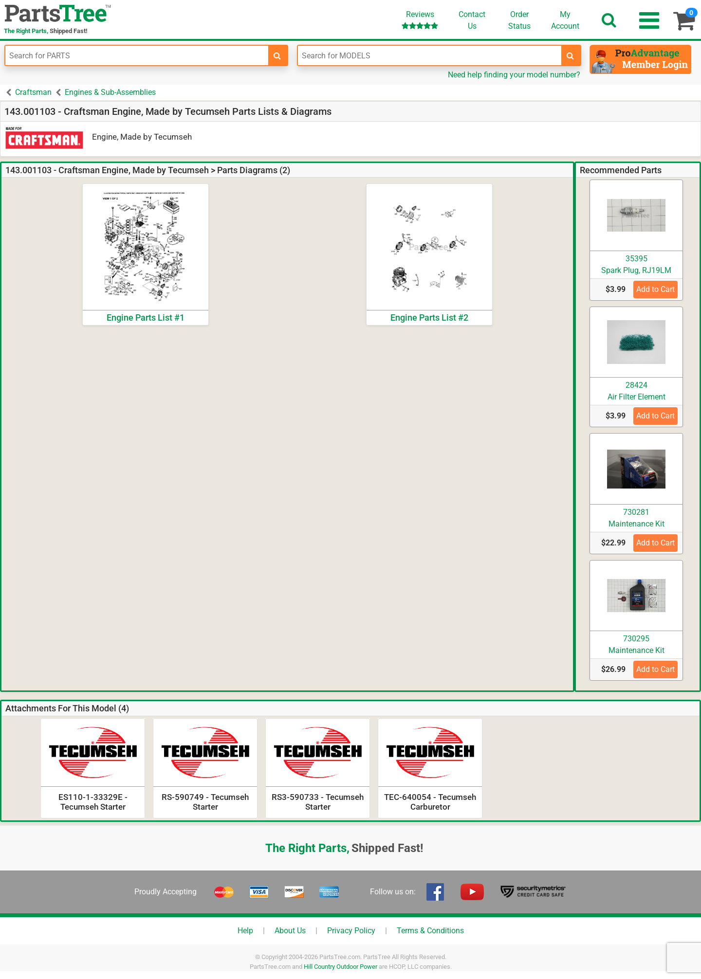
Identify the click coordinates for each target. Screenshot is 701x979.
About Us (290, 930)
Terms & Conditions (430, 930)
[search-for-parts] (277, 55)
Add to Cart (655, 289)
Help (245, 930)
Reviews (420, 20)
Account (565, 20)
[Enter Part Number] (136, 55)
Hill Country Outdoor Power (340, 966)
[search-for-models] (570, 55)
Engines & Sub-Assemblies (110, 92)
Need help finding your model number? (514, 74)
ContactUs (472, 20)
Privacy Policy (351, 930)
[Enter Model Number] (429, 55)
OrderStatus (519, 20)
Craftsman (33, 92)
